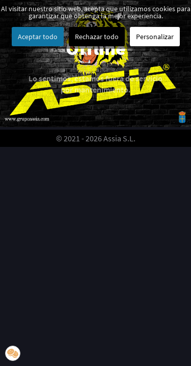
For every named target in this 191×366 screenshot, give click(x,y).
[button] (12, 353)
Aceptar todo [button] (38, 36)
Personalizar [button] (155, 36)
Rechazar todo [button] (97, 36)
